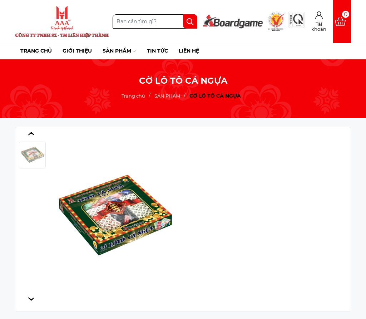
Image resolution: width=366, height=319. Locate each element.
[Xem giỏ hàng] (342, 21)
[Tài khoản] (319, 21)
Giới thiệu (77, 51)
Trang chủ (36, 51)
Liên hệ (189, 51)
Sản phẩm (119, 51)
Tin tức (157, 51)
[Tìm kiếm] (190, 21)
